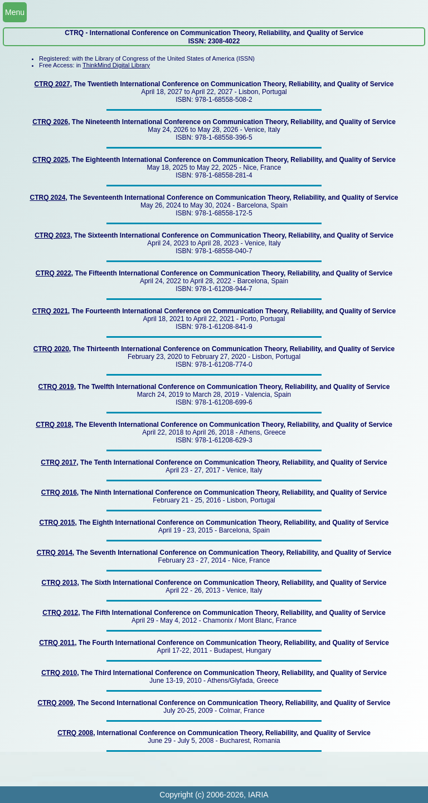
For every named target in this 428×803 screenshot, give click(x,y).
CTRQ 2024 (47, 197)
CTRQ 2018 (53, 424)
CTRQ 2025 (50, 160)
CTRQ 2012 (60, 613)
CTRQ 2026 (50, 122)
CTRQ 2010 (59, 673)
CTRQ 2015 (57, 522)
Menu (15, 12)
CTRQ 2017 (58, 462)
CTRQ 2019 (56, 387)
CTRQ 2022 (53, 273)
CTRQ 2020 (51, 349)
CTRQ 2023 (52, 235)
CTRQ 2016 (59, 492)
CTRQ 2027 (52, 84)
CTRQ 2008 (75, 733)
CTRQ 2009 (55, 703)
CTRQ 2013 (59, 583)
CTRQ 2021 (50, 311)
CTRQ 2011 (57, 643)
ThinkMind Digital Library (116, 65)
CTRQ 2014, (55, 552)
